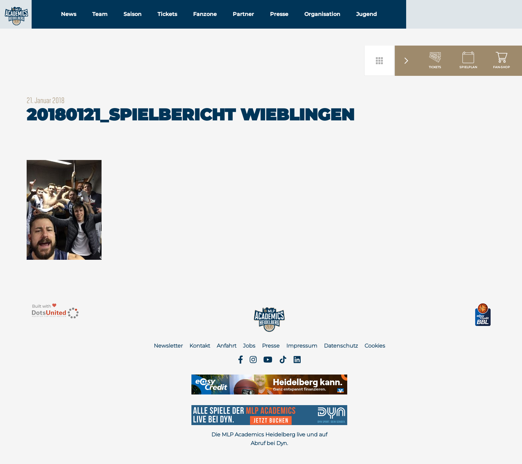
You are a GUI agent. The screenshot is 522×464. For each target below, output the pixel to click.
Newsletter (168, 346)
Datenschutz (341, 346)
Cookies (375, 346)
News (107, 23)
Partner (281, 23)
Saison (171, 23)
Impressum (301, 346)
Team (138, 23)
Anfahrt (226, 346)
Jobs (249, 346)
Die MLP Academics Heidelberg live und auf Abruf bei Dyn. (269, 438)
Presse (317, 23)
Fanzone (243, 23)
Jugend (404, 23)
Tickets (205, 23)
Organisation (361, 23)
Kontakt (199, 346)
